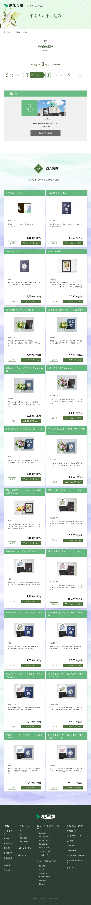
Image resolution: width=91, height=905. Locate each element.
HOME (6, 826)
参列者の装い (43, 869)
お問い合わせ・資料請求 (75, 826)
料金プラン (22, 855)
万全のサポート (25, 841)
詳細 (13, 243)
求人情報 (70, 841)
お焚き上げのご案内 (45, 851)
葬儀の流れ (42, 833)
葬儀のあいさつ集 (44, 847)
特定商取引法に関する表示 (76, 855)
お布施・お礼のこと (45, 840)
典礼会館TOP (8, 32)
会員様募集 (71, 846)
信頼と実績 (23, 838)
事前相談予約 (71, 831)
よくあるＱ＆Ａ (43, 855)
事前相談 (7, 848)
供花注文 (7, 865)
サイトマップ (71, 868)
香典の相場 (42, 880)
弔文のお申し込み (21, 32)
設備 (21, 834)
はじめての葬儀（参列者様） (47, 861)
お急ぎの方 (8, 843)
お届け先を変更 (45, 133)
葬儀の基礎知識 (43, 844)
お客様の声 (8, 853)
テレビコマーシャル (74, 836)
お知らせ (7, 838)
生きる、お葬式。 (24, 826)
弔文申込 (7, 870)
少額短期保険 (71, 850)
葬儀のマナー (43, 884)
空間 (21, 831)
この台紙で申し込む (30, 243)
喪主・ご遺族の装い (45, 837)
